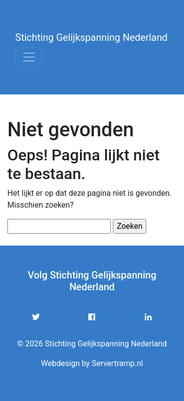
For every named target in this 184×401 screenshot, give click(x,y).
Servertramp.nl (117, 363)
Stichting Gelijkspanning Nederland (91, 37)
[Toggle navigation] (29, 57)
